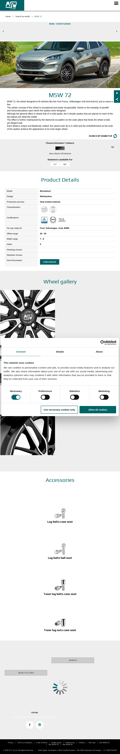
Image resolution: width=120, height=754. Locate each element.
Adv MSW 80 (67, 744)
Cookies (81, 743)
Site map (92, 743)
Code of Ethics (42, 743)
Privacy (10, 743)
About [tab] (99, 351)
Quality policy (56, 743)
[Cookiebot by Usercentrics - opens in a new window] (102, 342)
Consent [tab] (21, 351)
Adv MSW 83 (104, 743)
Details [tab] (60, 351)
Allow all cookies (97, 409)
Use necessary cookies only (59, 409)
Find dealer (49, 262)
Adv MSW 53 (54, 744)
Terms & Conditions (24, 743)
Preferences (70, 743)
